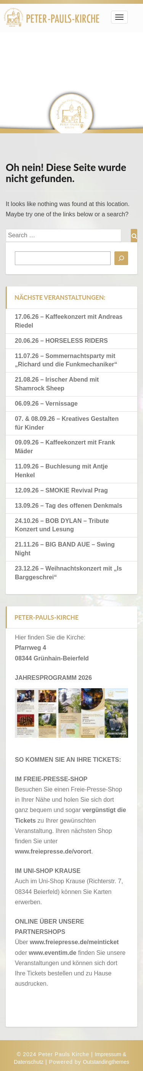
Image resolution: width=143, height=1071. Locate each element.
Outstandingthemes (106, 1062)
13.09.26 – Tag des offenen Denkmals (68, 505)
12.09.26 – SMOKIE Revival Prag (61, 490)
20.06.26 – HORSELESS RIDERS (61, 340)
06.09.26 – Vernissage (46, 403)
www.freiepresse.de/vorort (53, 851)
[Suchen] (121, 258)
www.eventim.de (52, 953)
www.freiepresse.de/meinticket (74, 942)
